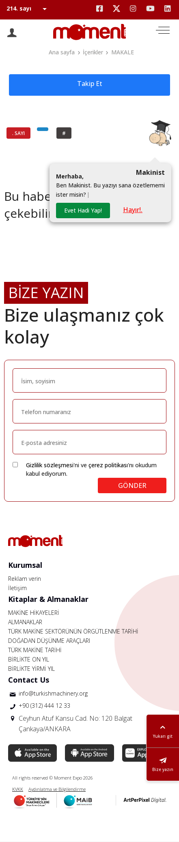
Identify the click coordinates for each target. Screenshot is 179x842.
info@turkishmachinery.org (53, 693)
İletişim (17, 588)
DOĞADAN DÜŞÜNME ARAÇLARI (49, 640)
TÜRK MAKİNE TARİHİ (35, 650)
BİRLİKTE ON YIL (28, 659)
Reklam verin (24, 578)
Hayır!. (132, 209)
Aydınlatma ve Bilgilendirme (57, 789)
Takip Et (89, 83)
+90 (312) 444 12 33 (44, 705)
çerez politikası (108, 465)
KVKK (17, 789)
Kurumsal (25, 565)
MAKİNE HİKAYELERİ (33, 612)
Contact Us (28, 680)
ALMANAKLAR (25, 622)
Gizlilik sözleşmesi (49, 465)
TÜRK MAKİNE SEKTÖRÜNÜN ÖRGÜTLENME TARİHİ (73, 631)
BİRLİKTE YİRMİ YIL (31, 668)
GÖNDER (132, 485)
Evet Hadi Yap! (83, 210)
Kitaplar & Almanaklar (48, 599)
